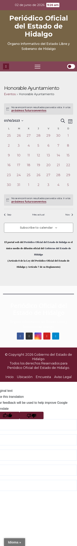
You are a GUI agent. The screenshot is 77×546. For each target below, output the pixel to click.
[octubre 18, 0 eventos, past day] (28, 168)
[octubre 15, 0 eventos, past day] (68, 158)
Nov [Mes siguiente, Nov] (69, 214)
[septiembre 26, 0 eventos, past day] (19, 138)
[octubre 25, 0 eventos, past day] (28, 178)
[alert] (38, 200)
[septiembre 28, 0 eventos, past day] (38, 138)
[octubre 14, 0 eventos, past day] (58, 158)
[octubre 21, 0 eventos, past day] (58, 168)
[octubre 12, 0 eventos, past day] (38, 158)
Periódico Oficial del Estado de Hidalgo (38, 26)
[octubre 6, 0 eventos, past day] (48, 148)
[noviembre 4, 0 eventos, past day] (58, 187)
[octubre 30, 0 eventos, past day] (9, 187)
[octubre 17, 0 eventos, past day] (19, 168)
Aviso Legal (63, 377)
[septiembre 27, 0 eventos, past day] (28, 138)
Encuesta (43, 377)
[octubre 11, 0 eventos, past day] (28, 158)
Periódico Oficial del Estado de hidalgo (45, 242)
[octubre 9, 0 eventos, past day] (9, 158)
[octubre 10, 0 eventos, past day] (19, 158)
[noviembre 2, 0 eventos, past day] (38, 187)
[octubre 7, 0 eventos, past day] (58, 148)
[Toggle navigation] (37, 66)
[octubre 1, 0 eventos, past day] (68, 138)
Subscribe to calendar (36, 227)
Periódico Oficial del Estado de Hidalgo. (38, 368)
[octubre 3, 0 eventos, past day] (19, 148)
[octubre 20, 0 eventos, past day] (48, 168)
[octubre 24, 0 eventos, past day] (19, 178)
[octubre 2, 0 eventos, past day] (9, 148)
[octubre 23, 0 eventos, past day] (9, 178)
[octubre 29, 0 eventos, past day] (68, 178)
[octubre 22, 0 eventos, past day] (68, 168)
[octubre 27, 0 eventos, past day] (48, 178)
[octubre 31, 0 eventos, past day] (19, 187)
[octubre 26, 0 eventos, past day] (38, 178)
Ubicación (24, 377)
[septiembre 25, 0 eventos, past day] (9, 138)
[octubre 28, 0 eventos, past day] (58, 178)
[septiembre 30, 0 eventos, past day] (58, 138)
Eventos (10, 94)
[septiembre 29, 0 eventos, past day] (48, 138)
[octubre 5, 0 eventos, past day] (38, 148)
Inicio (9, 377)
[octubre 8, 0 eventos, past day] (68, 148)
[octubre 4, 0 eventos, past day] (28, 148)
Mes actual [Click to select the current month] (38, 214)
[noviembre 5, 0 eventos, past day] (68, 187)
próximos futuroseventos (28, 110)
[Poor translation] (31, 415)
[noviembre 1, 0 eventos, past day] (28, 187)
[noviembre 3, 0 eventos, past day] (48, 187)
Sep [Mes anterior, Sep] (7, 214)
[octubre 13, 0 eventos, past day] (48, 158)
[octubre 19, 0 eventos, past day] (38, 168)
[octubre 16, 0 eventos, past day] (9, 168)
